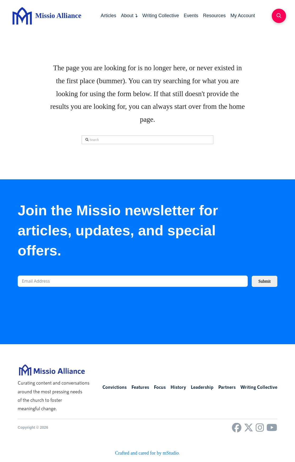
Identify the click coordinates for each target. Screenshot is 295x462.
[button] (279, 16)
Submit (264, 281)
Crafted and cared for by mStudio (147, 453)
